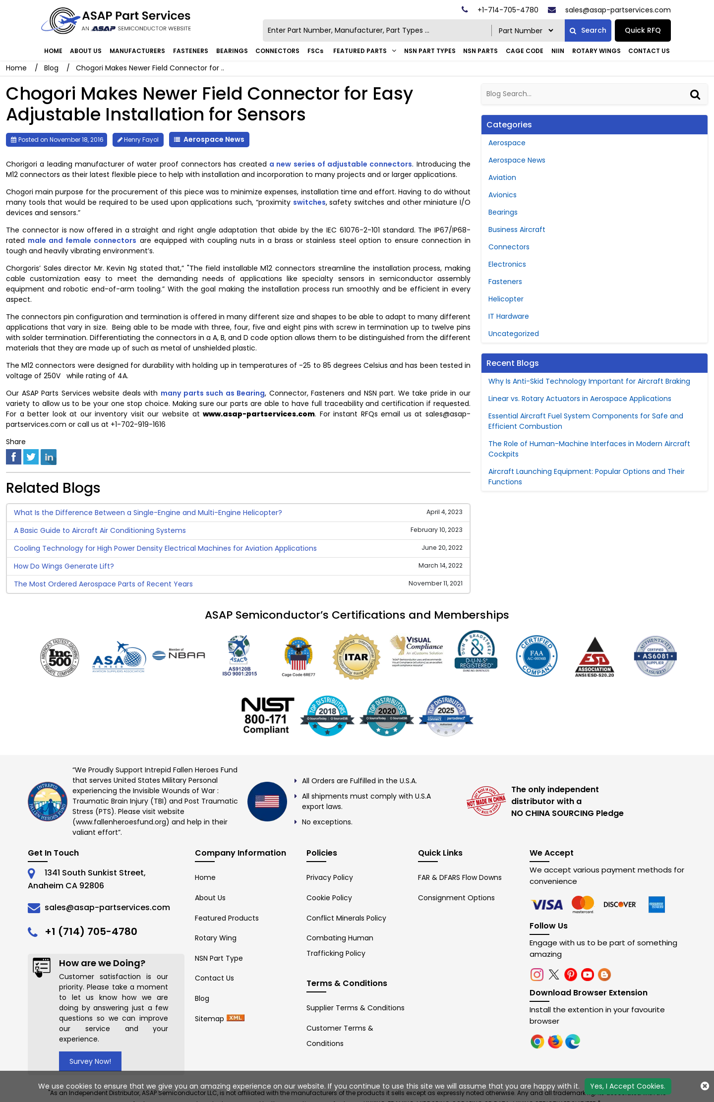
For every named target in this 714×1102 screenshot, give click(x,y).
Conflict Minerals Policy (346, 918)
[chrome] (548, 904)
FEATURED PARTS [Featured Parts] (360, 51)
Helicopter (506, 299)
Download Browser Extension (589, 992)
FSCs (315, 51)
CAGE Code (524, 51)
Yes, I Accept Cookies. (627, 1086)
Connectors (277, 51)
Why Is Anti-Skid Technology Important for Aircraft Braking (589, 381)
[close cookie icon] (705, 1086)
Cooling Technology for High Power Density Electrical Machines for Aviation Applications (165, 548)
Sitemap (209, 1019)
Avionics (502, 195)
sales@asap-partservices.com (107, 907)
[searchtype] (526, 30)
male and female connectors (82, 240)
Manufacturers (137, 51)
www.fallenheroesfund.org (121, 822)
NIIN (557, 51)
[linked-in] (49, 456)
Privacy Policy (329, 877)
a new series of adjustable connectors (340, 164)
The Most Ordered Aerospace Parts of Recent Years (103, 584)
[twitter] (31, 456)
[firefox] (584, 904)
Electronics (507, 264)
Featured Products (227, 918)
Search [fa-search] (588, 30)
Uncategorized (513, 334)
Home (53, 51)
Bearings (232, 51)
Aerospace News (213, 139)
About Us (86, 51)
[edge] (621, 904)
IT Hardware (508, 316)
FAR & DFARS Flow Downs (460, 877)
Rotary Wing (216, 938)
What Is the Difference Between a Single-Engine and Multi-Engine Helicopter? (148, 513)
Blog (51, 68)
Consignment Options (456, 898)
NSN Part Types (430, 51)
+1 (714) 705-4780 (91, 931)
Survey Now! (90, 1061)
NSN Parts (480, 51)
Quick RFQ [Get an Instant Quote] (643, 30)
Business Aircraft (516, 229)
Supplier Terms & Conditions (355, 1008)
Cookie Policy (329, 898)
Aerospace (507, 143)
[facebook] (13, 456)
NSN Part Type (219, 958)
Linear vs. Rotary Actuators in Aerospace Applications (579, 399)
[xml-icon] (235, 1019)
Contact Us (649, 51)
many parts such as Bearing (213, 393)
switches (309, 202)
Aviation (502, 177)
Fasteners (190, 51)
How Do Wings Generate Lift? (64, 566)
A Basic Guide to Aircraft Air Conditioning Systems (100, 530)
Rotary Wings (596, 51)
